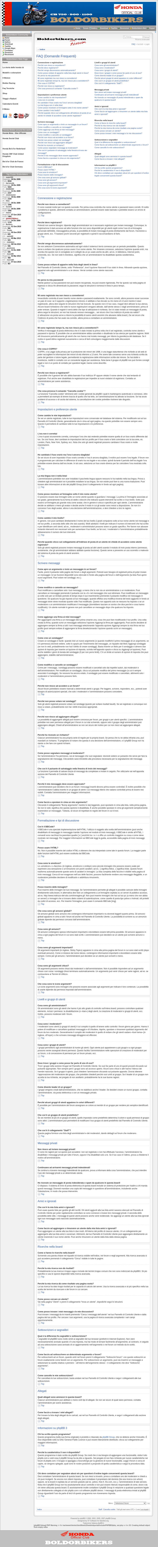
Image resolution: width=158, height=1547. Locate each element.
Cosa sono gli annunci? (47, 180)
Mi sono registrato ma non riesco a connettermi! (57, 78)
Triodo (9, 230)
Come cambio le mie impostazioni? (52, 97)
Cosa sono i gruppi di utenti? (106, 70)
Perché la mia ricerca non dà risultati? (110, 126)
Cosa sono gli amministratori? (107, 65)
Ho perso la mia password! (49, 76)
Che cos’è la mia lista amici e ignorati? (110, 109)
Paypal (152, 28)
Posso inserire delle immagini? (50, 175)
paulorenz (11, 248)
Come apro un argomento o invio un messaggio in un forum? (63, 124)
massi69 (10, 254)
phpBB (82, 1518)
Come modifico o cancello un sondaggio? (55, 135)
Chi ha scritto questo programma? (109, 168)
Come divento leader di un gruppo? (109, 76)
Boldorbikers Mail (139, 28)
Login (147, 44)
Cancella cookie (109, 1509)
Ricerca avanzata (142, 39)
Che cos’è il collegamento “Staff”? (108, 83)
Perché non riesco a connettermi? (51, 65)
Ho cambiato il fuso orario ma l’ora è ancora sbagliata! (60, 103)
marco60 (10, 260)
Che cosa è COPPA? (46, 83)
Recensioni (124, 28)
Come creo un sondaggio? (48, 132)
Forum (85, 28)
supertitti (9, 177)
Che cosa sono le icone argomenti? (52, 188)
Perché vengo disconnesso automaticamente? (57, 70)
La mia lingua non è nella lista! (50, 105)
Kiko (8, 201)
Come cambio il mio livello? (49, 110)
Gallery (94, 28)
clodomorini (11, 195)
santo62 (10, 236)
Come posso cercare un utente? (108, 131)
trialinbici (10, 242)
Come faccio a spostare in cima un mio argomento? (59, 158)
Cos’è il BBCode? (45, 167)
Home (77, 28)
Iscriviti (140, 44)
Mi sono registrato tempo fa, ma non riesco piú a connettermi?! (63, 81)
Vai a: (110, 1503)
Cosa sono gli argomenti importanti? (52, 183)
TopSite (114, 28)
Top (42, 215)
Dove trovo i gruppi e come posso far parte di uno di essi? (118, 73)
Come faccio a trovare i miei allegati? (110, 159)
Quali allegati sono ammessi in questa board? (113, 156)
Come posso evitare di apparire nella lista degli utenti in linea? (63, 73)
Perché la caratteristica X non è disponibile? (113, 170)
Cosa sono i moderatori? (105, 68)
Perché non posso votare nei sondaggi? (54, 140)
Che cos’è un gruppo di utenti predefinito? (112, 81)
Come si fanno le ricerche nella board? (110, 123)
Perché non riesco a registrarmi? (51, 86)
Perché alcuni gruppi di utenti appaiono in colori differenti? (118, 78)
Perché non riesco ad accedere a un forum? (56, 137)
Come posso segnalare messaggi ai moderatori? (58, 148)
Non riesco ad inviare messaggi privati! (110, 92)
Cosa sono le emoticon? (48, 172)
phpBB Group (108, 1437)
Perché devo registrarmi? (48, 68)
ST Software (92, 1521)
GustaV (9, 207)
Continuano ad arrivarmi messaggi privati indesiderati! (117, 95)
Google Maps (10, 48)
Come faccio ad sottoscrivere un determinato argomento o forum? (122, 145)
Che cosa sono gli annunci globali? (52, 177)
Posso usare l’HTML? (46, 170)
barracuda (10, 183)
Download (104, 28)
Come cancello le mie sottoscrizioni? (110, 147)
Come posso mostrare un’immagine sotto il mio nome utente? (63, 108)
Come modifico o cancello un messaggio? (55, 127)
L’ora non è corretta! (46, 100)
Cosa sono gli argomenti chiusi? (51, 185)
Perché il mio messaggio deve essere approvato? (58, 156)
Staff (100, 1509)
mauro (8, 213)
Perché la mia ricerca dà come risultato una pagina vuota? (118, 128)
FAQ (133, 44)
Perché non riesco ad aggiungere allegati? (55, 143)
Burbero (9, 224)
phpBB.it (101, 1523)
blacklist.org (104, 1521)
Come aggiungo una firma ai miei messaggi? (56, 130)
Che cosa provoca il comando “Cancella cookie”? (58, 88)
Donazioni (9, 52)
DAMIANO (10, 189)
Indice (42, 49)
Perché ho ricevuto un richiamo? (51, 145)
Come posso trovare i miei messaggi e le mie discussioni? (118, 133)
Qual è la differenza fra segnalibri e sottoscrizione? (115, 142)
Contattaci (9, 50)
